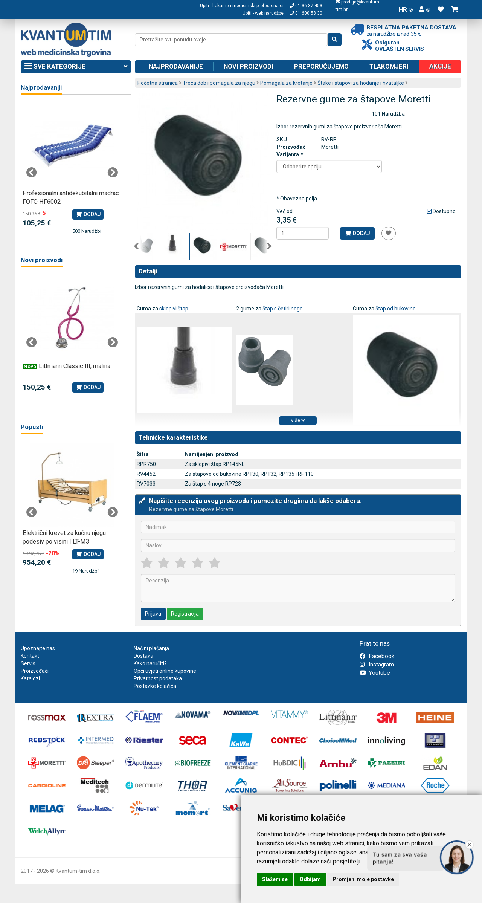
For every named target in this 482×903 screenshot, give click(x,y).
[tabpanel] (72, 169)
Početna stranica (157, 83)
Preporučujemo (321, 66)
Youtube (375, 672)
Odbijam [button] (310, 879)
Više (298, 420)
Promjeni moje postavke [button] (363, 879)
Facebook (377, 656)
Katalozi (30, 678)
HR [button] (406, 9)
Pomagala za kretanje (286, 83)
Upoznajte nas (38, 648)
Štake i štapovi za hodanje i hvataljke (360, 83)
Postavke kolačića (155, 686)
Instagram (377, 664)
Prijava (153, 614)
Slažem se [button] (275, 879)
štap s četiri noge (282, 309)
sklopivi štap (173, 309)
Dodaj (357, 233)
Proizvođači (35, 671)
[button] (424, 9)
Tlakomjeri (389, 66)
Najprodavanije (176, 66)
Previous (136, 246)
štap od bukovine (395, 309)
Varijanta (289, 154)
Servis (28, 663)
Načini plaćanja (151, 648)
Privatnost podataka (158, 678)
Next (269, 246)
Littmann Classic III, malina (74, 366)
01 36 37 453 (306, 5)
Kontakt (30, 656)
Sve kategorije (75, 66)
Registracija (185, 614)
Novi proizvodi (248, 66)
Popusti (32, 427)
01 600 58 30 (306, 13)
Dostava (143, 656)
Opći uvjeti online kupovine (165, 671)
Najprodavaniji (41, 87)
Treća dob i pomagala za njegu (219, 83)
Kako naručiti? (150, 663)
